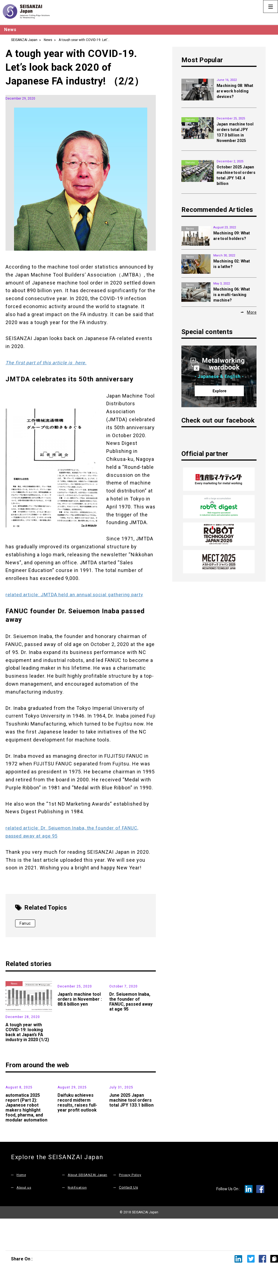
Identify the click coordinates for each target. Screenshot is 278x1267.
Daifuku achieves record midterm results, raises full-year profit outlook (77, 1133)
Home (22, 1205)
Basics (190, 81)
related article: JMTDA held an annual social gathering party (78, 594)
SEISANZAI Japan (24, 40)
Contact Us (128, 1218)
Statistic (118, 1084)
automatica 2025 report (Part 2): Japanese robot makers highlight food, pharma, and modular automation (26, 1138)
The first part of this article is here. (49, 362)
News (48, 40)
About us (24, 1218)
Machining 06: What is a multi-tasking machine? (231, 294)
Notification (78, 1218)
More (252, 312)
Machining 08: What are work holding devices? (235, 91)
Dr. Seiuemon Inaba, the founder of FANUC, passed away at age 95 (130, 1032)
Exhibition (14, 1084)
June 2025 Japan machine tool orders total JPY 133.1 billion (131, 1131)
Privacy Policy (130, 1205)
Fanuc (25, 923)
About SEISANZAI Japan (89, 1205)
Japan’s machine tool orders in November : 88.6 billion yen (80, 1029)
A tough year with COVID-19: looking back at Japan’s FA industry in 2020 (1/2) (27, 1032)
